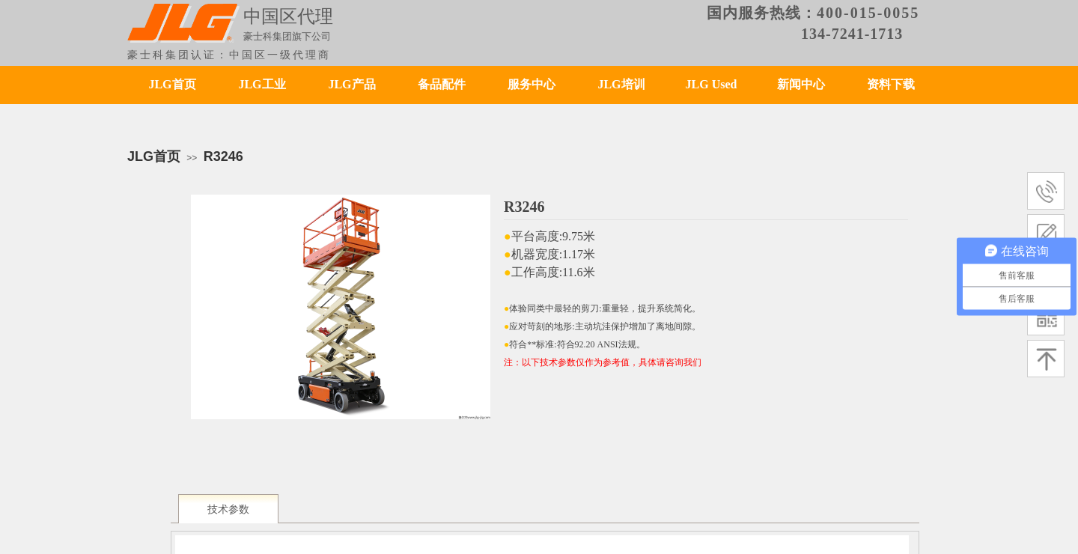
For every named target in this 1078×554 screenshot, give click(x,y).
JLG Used (711, 84)
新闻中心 (801, 84)
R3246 (223, 156)
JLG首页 (171, 84)
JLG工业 (261, 84)
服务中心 (531, 84)
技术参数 (228, 509)
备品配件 (442, 84)
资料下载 (891, 84)
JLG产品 (351, 84)
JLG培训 (621, 84)
